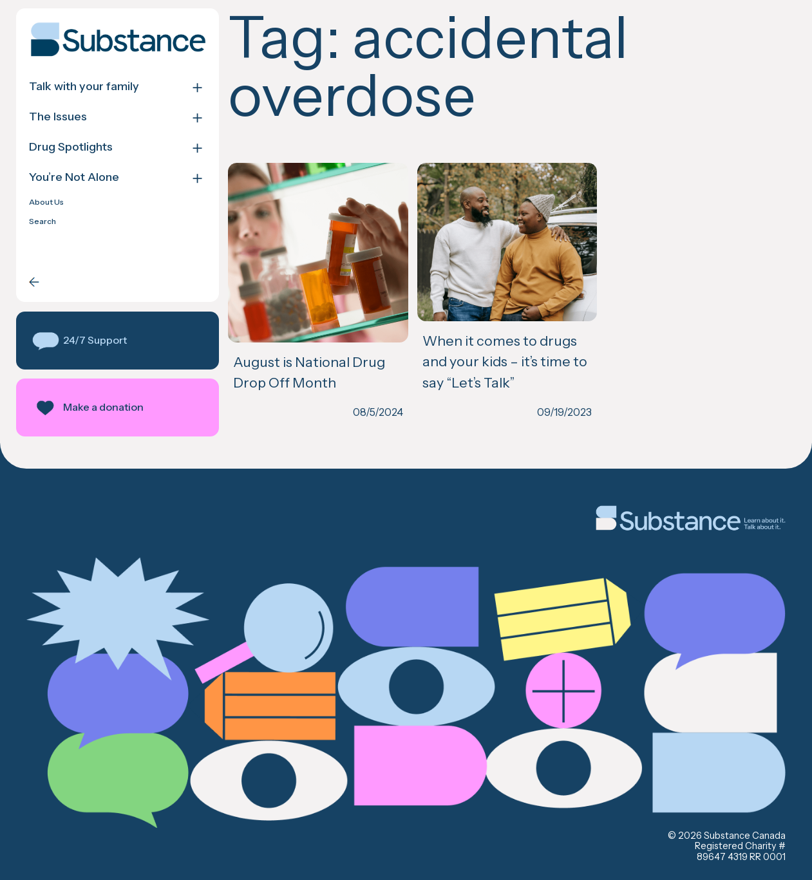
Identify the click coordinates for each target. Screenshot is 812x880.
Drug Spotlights (71, 147)
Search (42, 221)
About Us (46, 202)
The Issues (58, 117)
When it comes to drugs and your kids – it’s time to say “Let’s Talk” (504, 361)
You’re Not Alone (74, 177)
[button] (117, 341)
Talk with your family (84, 86)
